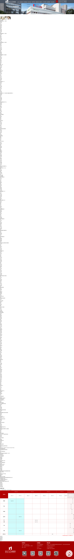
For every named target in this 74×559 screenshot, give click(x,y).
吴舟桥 (1, 31)
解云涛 (1, 429)
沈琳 (0, 288)
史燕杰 (1, 320)
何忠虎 (1, 424)
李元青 (1, 248)
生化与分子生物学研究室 (4, 434)
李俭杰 (1, 196)
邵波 (0, 351)
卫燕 (0, 105)
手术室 (1, 173)
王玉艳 (1, 194)
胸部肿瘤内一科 (2, 191)
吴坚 (0, 327)
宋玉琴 (1, 220)
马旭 (0, 344)
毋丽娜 (1, 439)
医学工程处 (2, 471)
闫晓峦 (1, 91)
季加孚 (1, 413)
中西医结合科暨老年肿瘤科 (4, 242)
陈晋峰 (1, 71)
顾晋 (0, 44)
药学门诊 (4, 534)
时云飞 (1, 378)
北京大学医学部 (39, 548)
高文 (0, 353)
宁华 (0, 336)
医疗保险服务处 (2, 462)
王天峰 (1, 107)
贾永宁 (1, 26)
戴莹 (0, 354)
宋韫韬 (1, 127)
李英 (0, 323)
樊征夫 (1, 129)
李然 (4, 506)
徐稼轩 (1, 170)
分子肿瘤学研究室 (3, 403)
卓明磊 (1, 195)
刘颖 (0, 338)
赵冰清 (4, 516)
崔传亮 (1, 239)
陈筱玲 (1, 206)
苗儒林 (1, 27)
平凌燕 (1, 226)
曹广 (0, 148)
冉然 (0, 216)
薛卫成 (1, 375)
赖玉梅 (1, 379)
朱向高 (1, 261)
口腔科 (1, 310)
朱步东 (1, 309)
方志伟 (1, 131)
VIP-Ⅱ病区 (1, 300)
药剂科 (1, 334)
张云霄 (1, 163)
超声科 (1, 345)
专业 (59, 1)
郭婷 (0, 415)
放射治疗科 (2, 250)
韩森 (0, 207)
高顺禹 (1, 315)
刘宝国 (1, 123)
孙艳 (0, 255)
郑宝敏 (1, 260)
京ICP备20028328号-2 (50, 547)
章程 (0, 186)
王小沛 (1, 227)
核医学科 (1, 359)
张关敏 (1, 342)
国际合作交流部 (2, 476)
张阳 (0, 421)
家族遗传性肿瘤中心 (3, 166)
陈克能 (1, 65)
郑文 (0, 221)
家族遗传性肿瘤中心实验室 (4, 428)
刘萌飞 (1, 425)
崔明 (0, 56)
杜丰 (0, 306)
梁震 (0, 68)
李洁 (0, 179)
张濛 (0, 401)
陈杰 (0, 405)
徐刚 (0, 262)
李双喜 (1, 25)
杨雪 (0, 199)
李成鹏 (1, 98)
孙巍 (0, 384)
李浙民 (1, 30)
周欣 (0, 368)
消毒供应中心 (2, 390)
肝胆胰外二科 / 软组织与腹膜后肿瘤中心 (6, 93)
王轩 (0, 235)
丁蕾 (0, 165)
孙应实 (1, 313)
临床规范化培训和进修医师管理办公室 (6, 477)
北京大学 (38, 547)
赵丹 (0, 267)
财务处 (1, 466)
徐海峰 (1, 146)
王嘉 (0, 74)
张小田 (1, 178)
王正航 (1, 190)
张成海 (1, 58)
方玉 (0, 395)
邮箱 (65, 1)
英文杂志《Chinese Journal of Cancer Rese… (7, 447)
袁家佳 (1, 188)
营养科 (1, 393)
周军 (0, 184)
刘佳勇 (1, 130)
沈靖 (0, 438)
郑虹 (0, 115)
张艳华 (1, 335)
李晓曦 (1, 162)
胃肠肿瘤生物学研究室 (3, 445)
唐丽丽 (1, 292)
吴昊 (0, 254)
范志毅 (1, 152)
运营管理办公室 (2, 460)
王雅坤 (1, 189)
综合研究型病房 (2, 298)
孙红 (0, 244)
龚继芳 (1, 182)
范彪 (0, 40)
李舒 (0, 133)
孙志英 (1, 352)
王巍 (0, 119)
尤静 (0, 269)
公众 (57, 1)
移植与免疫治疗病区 (3, 275)
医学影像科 (2, 312)
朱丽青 (1, 331)
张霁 (0, 35)
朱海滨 (1, 321)
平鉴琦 (1, 350)
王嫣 (0, 406)
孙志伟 (1, 304)
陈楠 (0, 50)
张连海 (1, 24)
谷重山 (1, 113)
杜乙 (0, 272)
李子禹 (1, 22)
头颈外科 (1, 120)
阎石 (0, 75)
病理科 (1, 369)
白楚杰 (1, 132)
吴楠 (0, 72)
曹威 (0, 112)
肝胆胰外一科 (2, 81)
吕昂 (0, 95)
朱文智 (1, 164)
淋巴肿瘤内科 (2, 218)
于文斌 (1, 124)
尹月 (4, 520)
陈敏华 (1, 347)
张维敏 (1, 407)
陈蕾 (0, 62)
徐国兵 (1, 330)
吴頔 (0, 204)
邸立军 (1, 213)
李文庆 (1, 420)
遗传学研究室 (2, 422)
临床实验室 (2, 433)
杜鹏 (0, 137)
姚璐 (0, 432)
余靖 (0, 303)
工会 (0, 472)
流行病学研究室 (2, 418)
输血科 (1, 391)
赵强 (0, 140)
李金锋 (1, 104)
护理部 (1, 458)
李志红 (1, 161)
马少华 (1, 66)
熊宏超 (1, 67)
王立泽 (1, 111)
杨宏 (0, 59)
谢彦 (0, 224)
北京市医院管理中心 (40, 545)
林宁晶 (1, 222)
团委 (0, 475)
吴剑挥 (1, 97)
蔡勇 (0, 256)
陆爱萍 (1, 374)
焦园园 (1, 337)
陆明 (0, 183)
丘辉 (0, 96)
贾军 (0, 302)
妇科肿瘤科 (2, 114)
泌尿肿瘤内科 (2, 236)
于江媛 (1, 363)
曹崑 (0, 319)
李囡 (0, 361)
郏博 (0, 197)
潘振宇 (1, 158)
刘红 (0, 339)
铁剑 (0, 263)
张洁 (0, 205)
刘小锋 (1, 88)
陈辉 (0, 144)
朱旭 (0, 142)
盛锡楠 (1, 238)
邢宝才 (1, 83)
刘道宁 (1, 100)
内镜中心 (1, 385)
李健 (0, 181)
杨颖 (0, 305)
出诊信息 (1, 485)
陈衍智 (1, 246)
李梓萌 (1, 293)
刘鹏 (0, 150)
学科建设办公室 (2, 478)
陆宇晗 (1, 459)
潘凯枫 (1, 419)
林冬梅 (1, 370)
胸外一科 (1, 64)
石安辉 (1, 259)
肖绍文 (1, 257)
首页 (18, 9)
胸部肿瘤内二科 (2, 200)
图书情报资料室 (2, 448)
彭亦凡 (1, 47)
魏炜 (0, 125)
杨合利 (1, 38)
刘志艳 (1, 264)
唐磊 (0, 314)
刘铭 (0, 87)
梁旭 (0, 212)
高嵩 (0, 145)
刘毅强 (1, 371)
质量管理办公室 (2, 480)
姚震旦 (1, 60)
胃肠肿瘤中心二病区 (3, 33)
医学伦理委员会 (2, 451)
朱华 (0, 362)
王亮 (0, 80)
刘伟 (0, 85)
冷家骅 (1, 49)
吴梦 (0, 229)
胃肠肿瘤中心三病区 (3, 42)
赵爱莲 (1, 376)
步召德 (1, 34)
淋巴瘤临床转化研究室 (3, 449)
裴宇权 (1, 79)
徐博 (0, 252)
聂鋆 (0, 202)
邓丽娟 (1, 228)
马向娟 (1, 208)
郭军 (0, 231)
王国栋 (1, 172)
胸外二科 (1, 70)
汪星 (0, 109)
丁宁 (0, 450)
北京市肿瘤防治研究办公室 (4, 481)
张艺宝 (1, 270)
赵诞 (0, 411)
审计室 (1, 467)
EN (62, 1)
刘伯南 (1, 99)
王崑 (0, 84)
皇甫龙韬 (1, 416)
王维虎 (1, 251)
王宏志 (1, 169)
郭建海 (1, 147)
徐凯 (0, 63)
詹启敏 (1, 404)
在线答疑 (1, 538)
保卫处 (1, 468)
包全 (0, 89)
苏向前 (1, 55)
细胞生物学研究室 (3, 409)
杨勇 (0, 136)
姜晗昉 (1, 211)
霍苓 (0, 108)
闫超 (0, 32)
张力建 (1, 73)
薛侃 (0, 28)
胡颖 (0, 443)
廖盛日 (1, 106)
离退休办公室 (2, 464)
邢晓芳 (1, 414)
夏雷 (0, 366)
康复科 (1, 291)
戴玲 (0, 203)
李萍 (0, 153)
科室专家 (1, 537)
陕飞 (0, 23)
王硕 (0, 138)
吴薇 (0, 348)
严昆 (0, 346)
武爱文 (1, 43)
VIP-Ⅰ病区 (1, 175)
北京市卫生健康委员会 (40, 544)
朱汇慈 (1, 326)
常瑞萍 (1, 328)
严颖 (0, 215)
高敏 (0, 117)
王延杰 (1, 358)
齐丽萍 (1, 318)
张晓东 (1, 301)
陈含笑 (1, 198)
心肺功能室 (2, 396)
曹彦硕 (1, 187)
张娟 (0, 431)
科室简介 (1, 536)
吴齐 (0, 386)
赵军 (0, 51)
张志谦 (1, 410)
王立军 (1, 92)
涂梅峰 (1, 223)
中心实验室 (2, 437)
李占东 (1, 249)
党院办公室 (2, 455)
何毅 (0, 294)
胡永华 (1, 154)
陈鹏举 (1, 52)
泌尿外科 (1, 135)
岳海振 (1, 271)
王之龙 (1, 325)
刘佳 (0, 139)
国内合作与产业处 (3, 473)
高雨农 (1, 116)
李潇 (4, 530)
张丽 (0, 383)
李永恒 (1, 253)
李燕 (0, 180)
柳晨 (0, 149)
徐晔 (0, 430)
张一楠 (1, 41)
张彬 (0, 121)
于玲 (0, 157)
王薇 (0, 247)
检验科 (1, 329)
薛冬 (0, 245)
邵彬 (0, 214)
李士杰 (1, 387)
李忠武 (1, 372)
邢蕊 (0, 446)
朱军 (0, 219)
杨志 (0, 360)
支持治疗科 (2, 296)
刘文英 (1, 355)
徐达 (0, 90)
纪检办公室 (2, 465)
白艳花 (1, 377)
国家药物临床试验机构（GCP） (5, 453)
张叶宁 (1, 295)
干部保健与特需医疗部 (3, 479)
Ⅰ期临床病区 (2, 287)
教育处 (1, 461)
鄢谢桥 (1, 240)
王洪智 (1, 268)
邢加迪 (1, 57)
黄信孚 (1, 82)
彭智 (0, 394)
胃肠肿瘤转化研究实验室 (4, 412)
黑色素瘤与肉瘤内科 (3, 230)
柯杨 (0, 423)
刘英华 (1, 160)
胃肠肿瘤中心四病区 (3, 54)
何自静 (1, 156)
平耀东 (1, 343)
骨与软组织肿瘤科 (3, 128)
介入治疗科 (2, 141)
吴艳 (0, 382)
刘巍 (0, 297)
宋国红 (1, 210)
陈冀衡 (1, 155)
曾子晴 (1, 367)
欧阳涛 (1, 103)
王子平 (1, 192)
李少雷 (1, 76)
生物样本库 (2, 440)
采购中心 (1, 474)
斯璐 (0, 232)
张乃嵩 (1, 122)
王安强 (1, 39)
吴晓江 (1, 36)
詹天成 (1, 48)
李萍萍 (1, 243)
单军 (0, 322)
